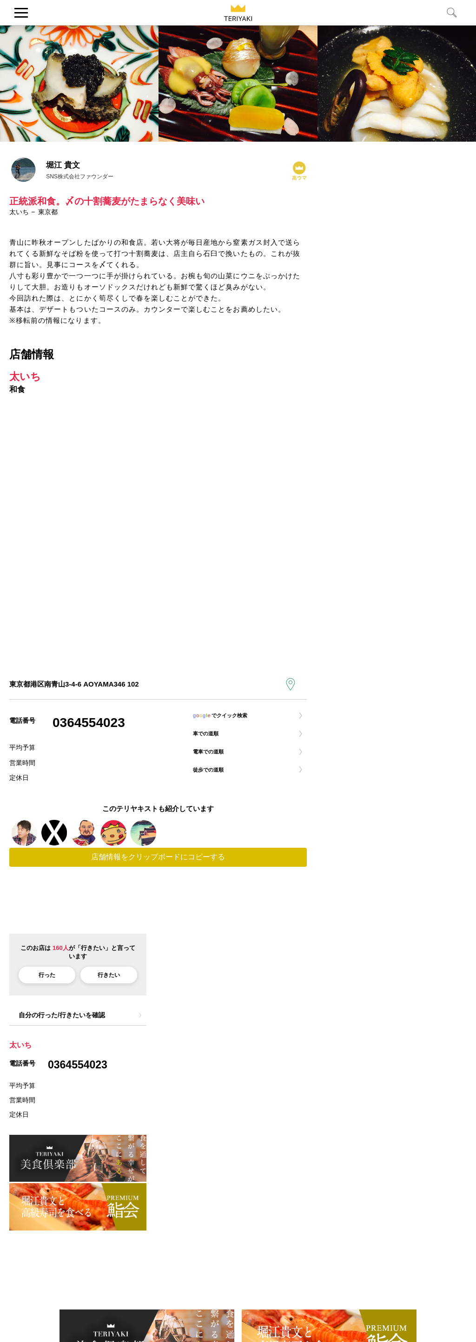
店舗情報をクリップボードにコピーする (158, 867)
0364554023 (89, 722)
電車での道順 (216, 761)
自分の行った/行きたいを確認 (62, 1024)
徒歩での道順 (216, 783)
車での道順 (212, 739)
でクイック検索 (232, 717)
